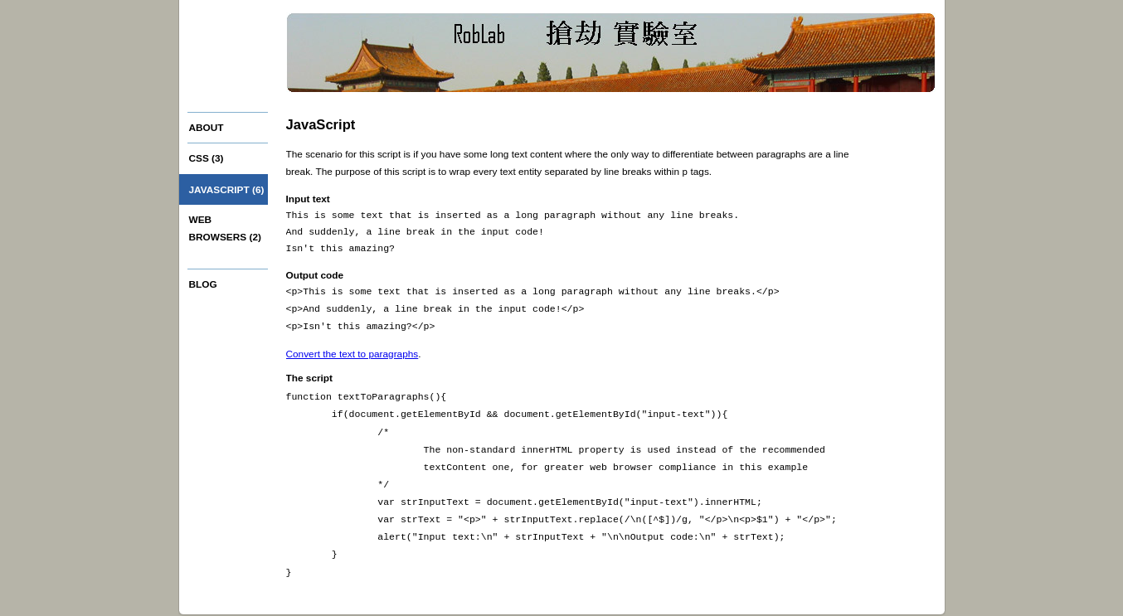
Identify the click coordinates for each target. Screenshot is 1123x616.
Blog (203, 284)
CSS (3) (206, 158)
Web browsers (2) (225, 228)
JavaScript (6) (227, 190)
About (206, 127)
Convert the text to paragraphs (352, 353)
